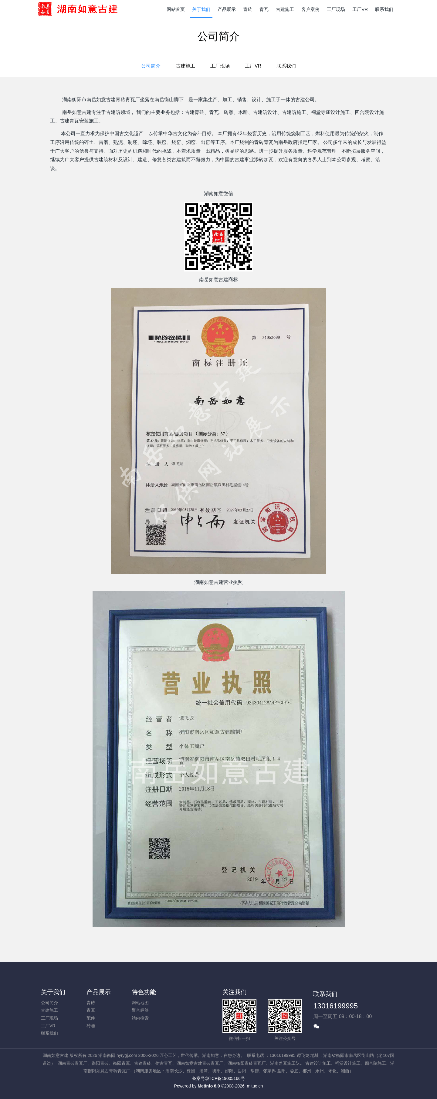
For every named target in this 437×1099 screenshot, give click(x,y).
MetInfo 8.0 (209, 1086)
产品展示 (98, 992)
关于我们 (53, 992)
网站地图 (140, 1002)
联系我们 (286, 65)
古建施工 (185, 65)
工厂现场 (220, 65)
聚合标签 (140, 1010)
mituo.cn (255, 1086)
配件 (90, 1018)
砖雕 (90, 1025)
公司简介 (151, 65)
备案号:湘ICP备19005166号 (218, 1078)
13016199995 (335, 1006)
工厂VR (253, 65)
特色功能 (144, 992)
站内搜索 (140, 1018)
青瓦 (90, 1010)
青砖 (90, 1002)
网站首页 (176, 9)
